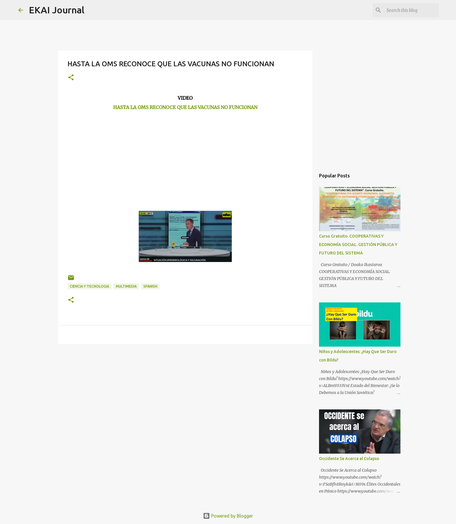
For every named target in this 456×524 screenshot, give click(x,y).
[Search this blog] (408, 10)
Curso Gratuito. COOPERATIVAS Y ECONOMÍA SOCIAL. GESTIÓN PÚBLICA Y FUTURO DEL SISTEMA (358, 244)
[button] (70, 78)
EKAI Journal (56, 10)
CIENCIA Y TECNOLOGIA (89, 286)
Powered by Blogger (228, 515)
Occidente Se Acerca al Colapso (349, 458)
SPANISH (150, 286)
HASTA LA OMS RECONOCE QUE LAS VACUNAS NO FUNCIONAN (185, 107)
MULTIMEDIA (126, 286)
